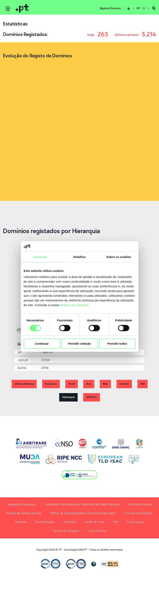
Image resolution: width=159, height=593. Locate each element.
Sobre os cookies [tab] (118, 257)
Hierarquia (68, 398)
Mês (105, 384)
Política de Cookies (74, 305)
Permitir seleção (79, 343)
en (143, 8)
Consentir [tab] (40, 257)
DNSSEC (91, 398)
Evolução (51, 384)
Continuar (42, 343)
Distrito (124, 384)
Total (71, 384)
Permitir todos (117, 343)
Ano (88, 384)
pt (137, 8)
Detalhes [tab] (79, 257)
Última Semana (24, 384)
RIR (142, 384)
